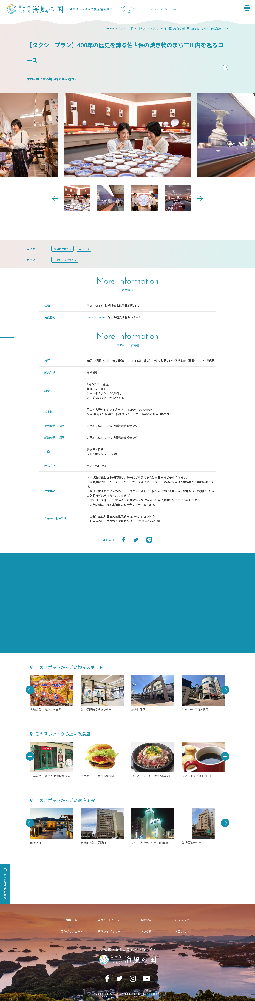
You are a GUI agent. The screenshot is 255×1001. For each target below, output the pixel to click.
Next (200, 198)
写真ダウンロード (71, 931)
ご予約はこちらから (5, 883)
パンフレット (183, 920)
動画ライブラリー (109, 931)
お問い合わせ (183, 931)
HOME (110, 28)
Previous (55, 198)
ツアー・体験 (125, 28)
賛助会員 (146, 920)
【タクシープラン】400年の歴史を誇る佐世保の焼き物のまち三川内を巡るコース (183, 28)
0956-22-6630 (96, 317)
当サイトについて (109, 920)
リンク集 (146, 931)
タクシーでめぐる (64, 259)
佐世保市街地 (61, 248)
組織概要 (71, 920)
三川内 (83, 248)
